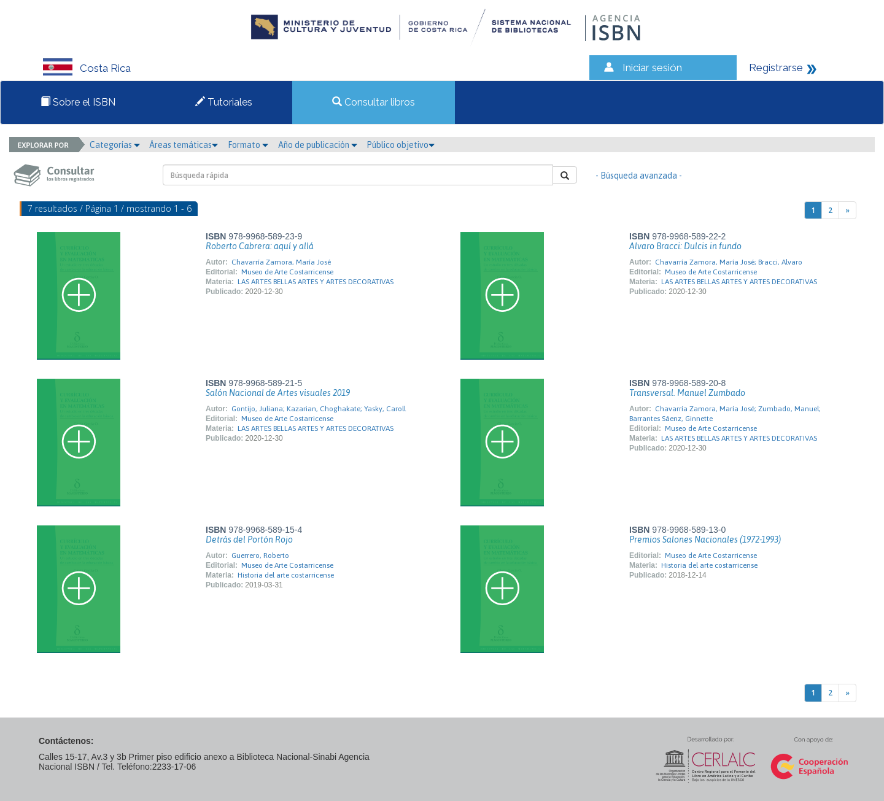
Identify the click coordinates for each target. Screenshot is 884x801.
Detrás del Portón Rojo (249, 539)
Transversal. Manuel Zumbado (687, 393)
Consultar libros (373, 102)
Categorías (115, 145)
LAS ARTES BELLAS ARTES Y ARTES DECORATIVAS (316, 281)
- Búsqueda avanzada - (638, 175)
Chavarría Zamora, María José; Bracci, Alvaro (728, 262)
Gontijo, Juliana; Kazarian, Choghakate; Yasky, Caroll (318, 408)
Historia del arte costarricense (286, 575)
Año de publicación (317, 145)
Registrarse (776, 67)
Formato (248, 145)
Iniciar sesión (652, 67)
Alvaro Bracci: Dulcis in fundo (685, 246)
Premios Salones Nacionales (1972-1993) (705, 539)
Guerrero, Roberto (260, 555)
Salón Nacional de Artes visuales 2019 (278, 393)
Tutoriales (223, 102)
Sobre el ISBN (78, 102)
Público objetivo (400, 145)
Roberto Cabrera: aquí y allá (260, 246)
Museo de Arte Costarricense (287, 272)
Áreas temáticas (183, 145)
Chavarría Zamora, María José (281, 262)
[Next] (847, 210)
